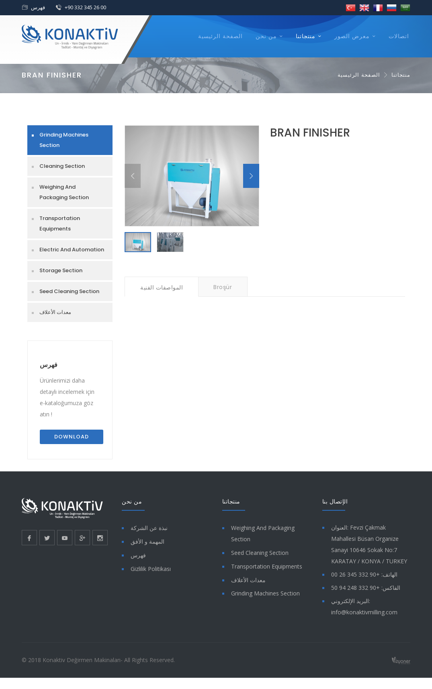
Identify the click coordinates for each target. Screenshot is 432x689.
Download (71, 436)
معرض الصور (352, 36)
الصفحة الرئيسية (220, 36)
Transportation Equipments (59, 223)
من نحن (266, 36)
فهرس (38, 7)
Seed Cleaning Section (69, 291)
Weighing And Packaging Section (64, 192)
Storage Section (60, 270)
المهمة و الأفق (147, 541)
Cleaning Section (62, 166)
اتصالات (399, 36)
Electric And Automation (71, 249)
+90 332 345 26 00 (85, 7)
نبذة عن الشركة (149, 528)
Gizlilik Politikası (151, 569)
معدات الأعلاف (55, 312)
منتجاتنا (305, 36)
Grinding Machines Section (63, 140)
